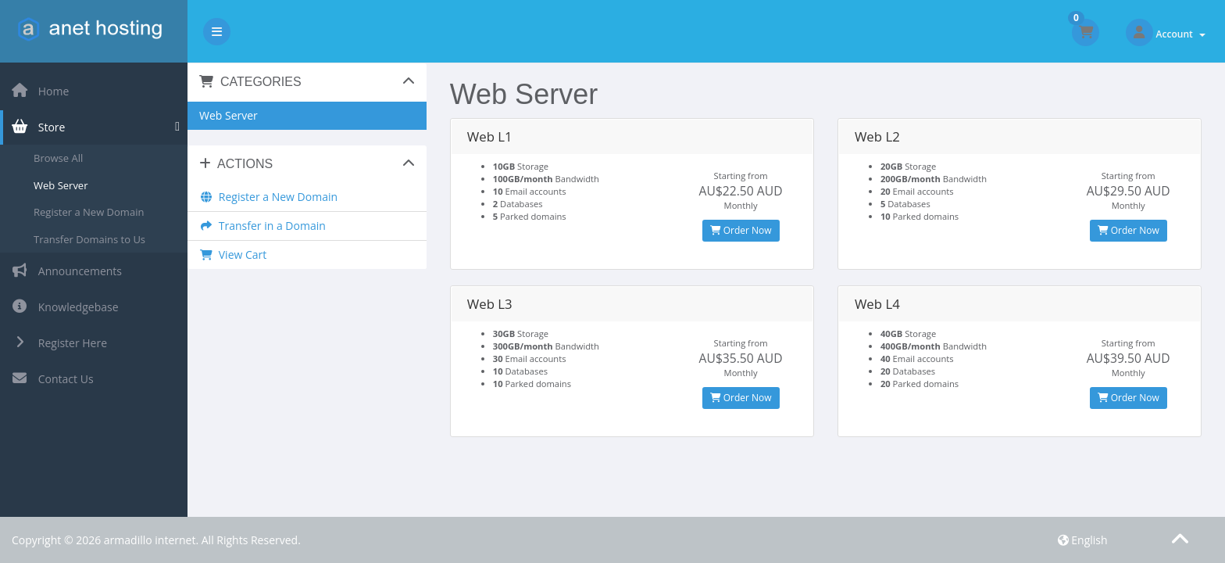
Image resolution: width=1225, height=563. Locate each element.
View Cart (232, 254)
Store (38, 127)
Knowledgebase (65, 306)
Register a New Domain (89, 212)
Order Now (741, 230)
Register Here (59, 342)
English (1083, 540)
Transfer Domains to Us (89, 239)
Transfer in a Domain (262, 225)
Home (40, 91)
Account (1180, 34)
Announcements (66, 271)
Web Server (61, 185)
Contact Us (52, 378)
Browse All (58, 158)
